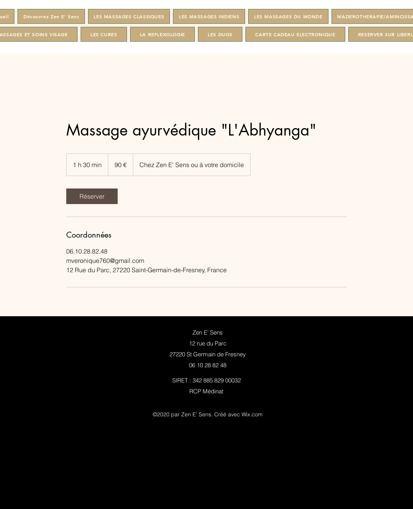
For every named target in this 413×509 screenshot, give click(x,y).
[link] (92, 196)
